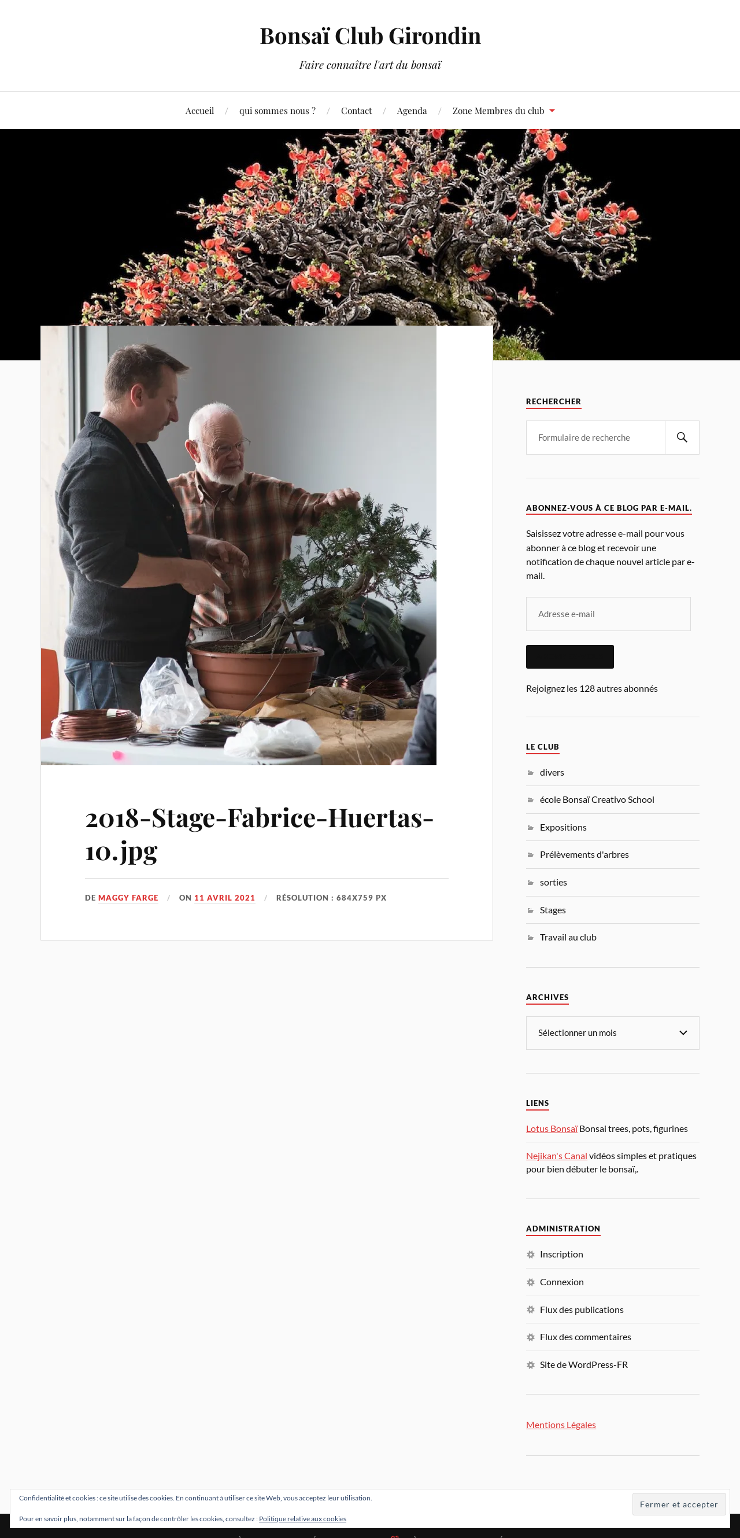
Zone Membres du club (499, 110)
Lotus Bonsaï (552, 1128)
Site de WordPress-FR (584, 1364)
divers (552, 771)
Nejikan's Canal (556, 1155)
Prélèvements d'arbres (584, 854)
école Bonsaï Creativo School (597, 799)
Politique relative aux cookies (302, 1518)
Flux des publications (582, 1309)
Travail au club (568, 936)
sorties (553, 881)
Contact (356, 110)
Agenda (412, 110)
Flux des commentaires (585, 1336)
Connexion (562, 1281)
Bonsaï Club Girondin (370, 35)
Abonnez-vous (570, 656)
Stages (553, 909)
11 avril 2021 (225, 897)
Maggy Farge (128, 897)
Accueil (200, 110)
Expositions (563, 826)
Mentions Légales (561, 1424)
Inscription (561, 1253)
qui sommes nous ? (277, 110)
